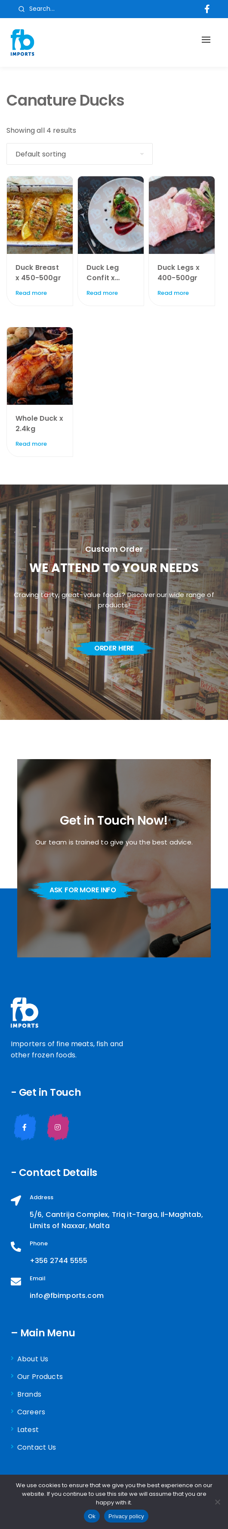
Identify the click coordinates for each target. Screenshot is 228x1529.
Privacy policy (126, 1516)
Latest (28, 1430)
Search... (36, 8)
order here (114, 648)
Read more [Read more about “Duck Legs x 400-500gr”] (173, 293)
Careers (31, 1412)
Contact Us (36, 1447)
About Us (32, 1359)
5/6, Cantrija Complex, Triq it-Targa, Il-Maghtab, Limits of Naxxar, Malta (116, 1220)
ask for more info (82, 890)
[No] (217, 1502)
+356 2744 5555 (58, 1261)
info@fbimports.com (67, 1296)
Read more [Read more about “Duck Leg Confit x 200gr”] (102, 293)
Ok (92, 1516)
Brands (29, 1394)
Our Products (40, 1377)
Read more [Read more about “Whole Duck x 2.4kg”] (31, 444)
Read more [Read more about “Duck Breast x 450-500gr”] (31, 293)
